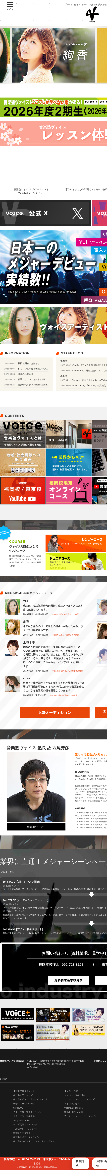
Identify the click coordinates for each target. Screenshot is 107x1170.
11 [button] (78, 88)
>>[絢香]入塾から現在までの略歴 (65, 635)
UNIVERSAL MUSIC (73, 1112)
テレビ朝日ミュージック (25, 1124)
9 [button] (68, 88)
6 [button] (53, 88)
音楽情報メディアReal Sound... (33, 384)
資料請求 (80, 1163)
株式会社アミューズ (23, 1095)
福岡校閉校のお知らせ (29, 363)
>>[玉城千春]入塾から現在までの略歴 (67, 671)
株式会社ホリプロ (22, 1133)
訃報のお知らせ (25, 374)
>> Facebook (33, 1067)
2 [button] (33, 88)
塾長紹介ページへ (36, 826)
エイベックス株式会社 (75, 1095)
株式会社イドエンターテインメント (30, 1099)
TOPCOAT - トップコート (25, 1129)
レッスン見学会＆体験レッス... (33, 368)
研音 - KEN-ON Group (23, 1104)
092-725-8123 (73, 964)
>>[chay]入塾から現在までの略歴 (63, 695)
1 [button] (28, 88)
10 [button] (73, 88)
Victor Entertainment (73, 1108)
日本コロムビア (71, 1104)
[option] (53, 55)
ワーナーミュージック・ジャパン (80, 1116)
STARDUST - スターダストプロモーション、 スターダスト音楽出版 (28, 1112)
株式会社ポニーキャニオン (26, 1137)
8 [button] (63, 88)
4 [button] (43, 88)
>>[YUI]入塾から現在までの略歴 (65, 614)
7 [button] (58, 88)
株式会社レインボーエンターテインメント (33, 1141)
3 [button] (38, 88)
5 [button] (48, 88)
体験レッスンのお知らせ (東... (32, 379)
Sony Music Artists (21, 1120)
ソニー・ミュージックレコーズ (79, 1099)
